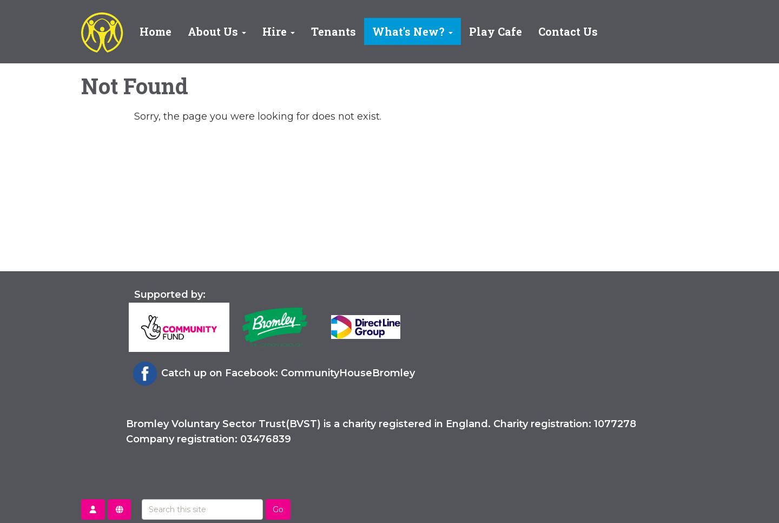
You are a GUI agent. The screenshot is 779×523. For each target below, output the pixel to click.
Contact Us (568, 31)
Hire (278, 31)
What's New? (412, 31)
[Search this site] (202, 509)
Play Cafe (495, 31)
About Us (217, 31)
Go (278, 509)
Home (155, 31)
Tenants (333, 31)
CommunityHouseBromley (348, 373)
